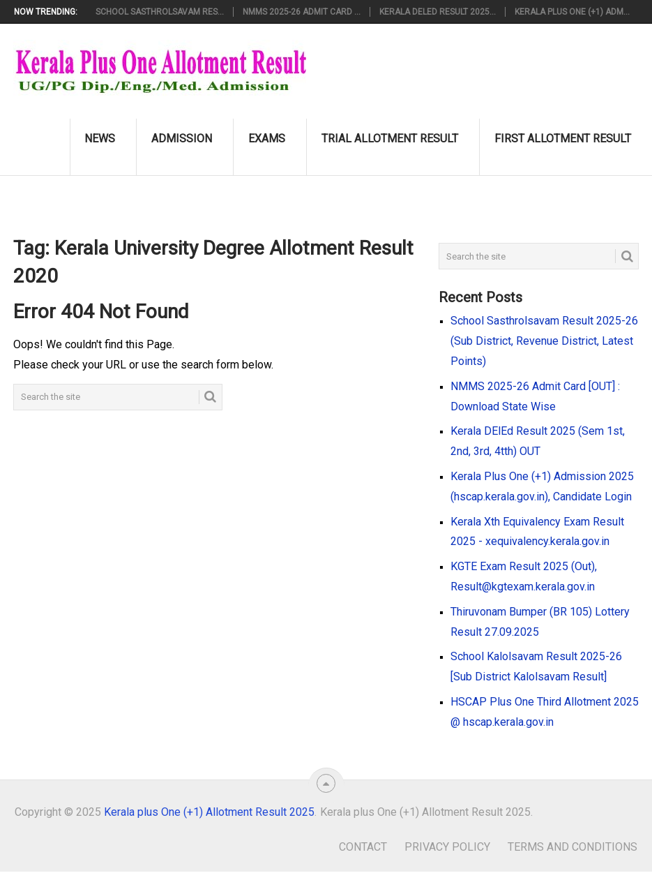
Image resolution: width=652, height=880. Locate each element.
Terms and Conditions (572, 846)
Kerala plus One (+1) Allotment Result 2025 (209, 812)
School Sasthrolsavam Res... (160, 12)
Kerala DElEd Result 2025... (437, 12)
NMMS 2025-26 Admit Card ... (302, 12)
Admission (181, 138)
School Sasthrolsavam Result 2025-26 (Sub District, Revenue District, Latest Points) (544, 341)
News (99, 138)
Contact (363, 846)
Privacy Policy (447, 846)
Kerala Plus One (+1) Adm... (572, 12)
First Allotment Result (562, 138)
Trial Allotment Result (389, 138)
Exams (266, 138)
